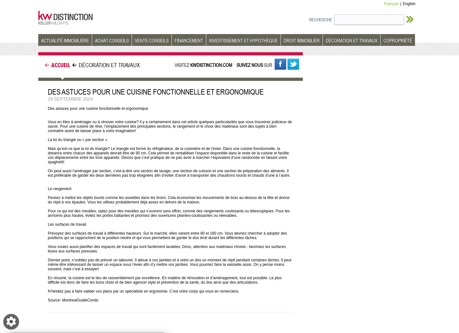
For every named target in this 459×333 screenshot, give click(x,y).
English (409, 4)
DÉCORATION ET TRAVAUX (351, 40)
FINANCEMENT (189, 40)
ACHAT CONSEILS (112, 40)
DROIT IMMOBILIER (302, 40)
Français (391, 4)
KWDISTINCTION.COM (211, 65)
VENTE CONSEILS (152, 40)
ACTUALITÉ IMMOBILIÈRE (65, 40)
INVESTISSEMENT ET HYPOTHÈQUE (243, 40)
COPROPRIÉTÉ (397, 40)
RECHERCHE (320, 19)
